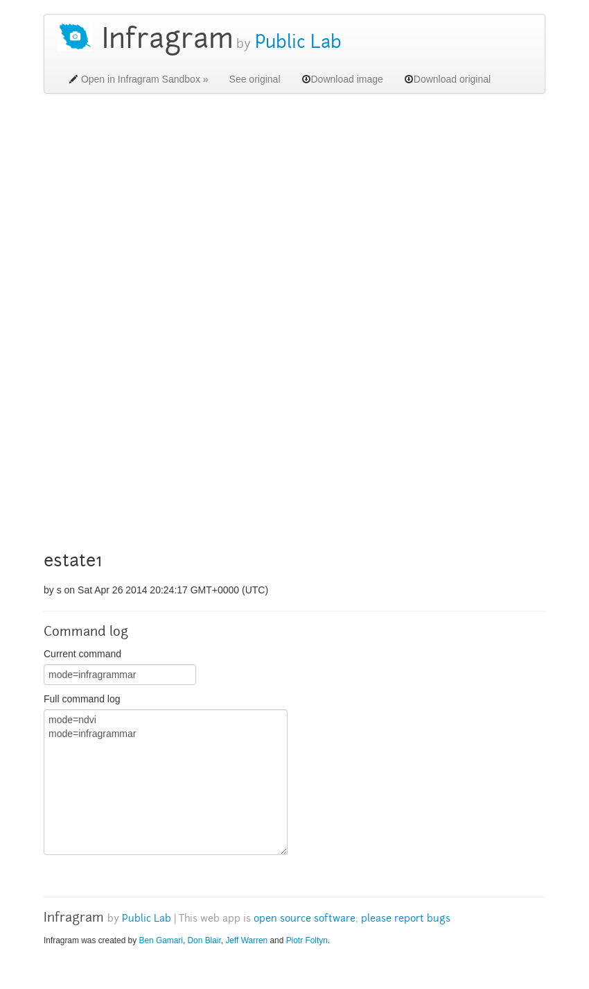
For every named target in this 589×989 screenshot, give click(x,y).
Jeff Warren (246, 940)
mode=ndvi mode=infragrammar (166, 782)
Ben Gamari (160, 940)
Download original (447, 79)
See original (255, 79)
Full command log (82, 698)
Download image (342, 79)
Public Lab (296, 43)
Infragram (168, 41)
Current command (82, 653)
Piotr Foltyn (307, 940)
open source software (304, 919)
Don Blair (204, 940)
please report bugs (405, 919)
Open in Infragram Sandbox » (139, 79)
